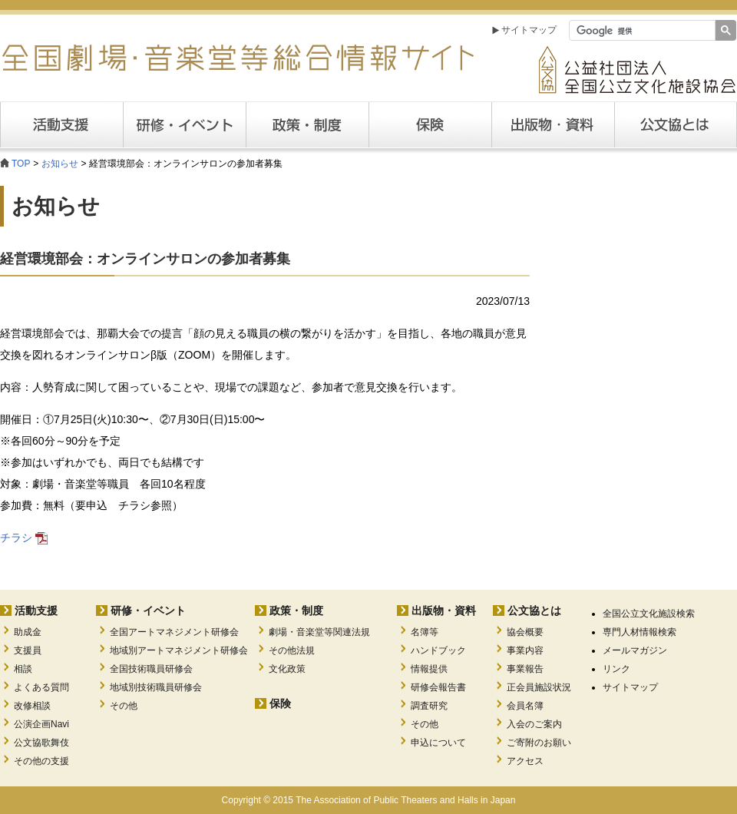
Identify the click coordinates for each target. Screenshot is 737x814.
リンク (616, 668)
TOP (21, 163)
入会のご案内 (534, 724)
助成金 (27, 632)
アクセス (525, 761)
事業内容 (525, 650)
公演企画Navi (41, 724)
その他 (123, 705)
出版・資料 (552, 124)
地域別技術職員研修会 (156, 687)
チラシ (24, 537)
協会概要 (525, 632)
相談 (23, 668)
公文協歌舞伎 (41, 742)
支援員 (27, 650)
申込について (438, 742)
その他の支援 (41, 761)
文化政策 (287, 668)
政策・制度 (307, 124)
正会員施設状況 (539, 687)
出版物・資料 (443, 610)
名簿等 (424, 632)
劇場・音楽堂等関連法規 (319, 632)
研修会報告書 (438, 687)
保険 (429, 124)
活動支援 (61, 124)
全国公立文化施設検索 (649, 613)
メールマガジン (635, 650)
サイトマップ (529, 30)
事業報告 (525, 668)
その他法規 (292, 650)
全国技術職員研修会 (151, 668)
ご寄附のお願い (539, 742)
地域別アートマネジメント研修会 (179, 650)
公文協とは (736, 124)
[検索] (641, 31)
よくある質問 (41, 687)
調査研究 (429, 705)
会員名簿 (525, 705)
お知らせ (59, 163)
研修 (184, 124)
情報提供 (429, 668)
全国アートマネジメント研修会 (174, 632)
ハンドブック (438, 650)
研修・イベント (148, 610)
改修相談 (32, 705)
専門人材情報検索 (639, 632)
